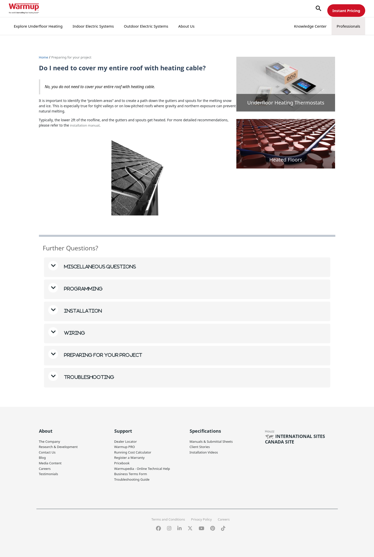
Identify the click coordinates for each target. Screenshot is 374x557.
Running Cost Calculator (134, 451)
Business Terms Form (131, 472)
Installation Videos (205, 451)
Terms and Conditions (167, 517)
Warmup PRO (125, 446)
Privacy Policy (202, 517)
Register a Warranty (130, 456)
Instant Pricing (346, 10)
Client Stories (200, 446)
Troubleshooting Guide (133, 477)
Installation (82, 310)
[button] (318, 9)
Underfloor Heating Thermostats (285, 102)
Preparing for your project (73, 57)
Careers (45, 467)
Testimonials (49, 472)
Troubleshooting (88, 376)
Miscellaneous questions (99, 266)
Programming (83, 288)
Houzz (270, 430)
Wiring (74, 332)
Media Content (51, 462)
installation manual (85, 125)
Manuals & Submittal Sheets (213, 440)
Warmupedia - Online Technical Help (144, 467)
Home (44, 57)
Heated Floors (285, 159)
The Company (50, 440)
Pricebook (122, 462)
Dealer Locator (126, 440)
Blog (42, 456)
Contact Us (48, 451)
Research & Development (60, 446)
